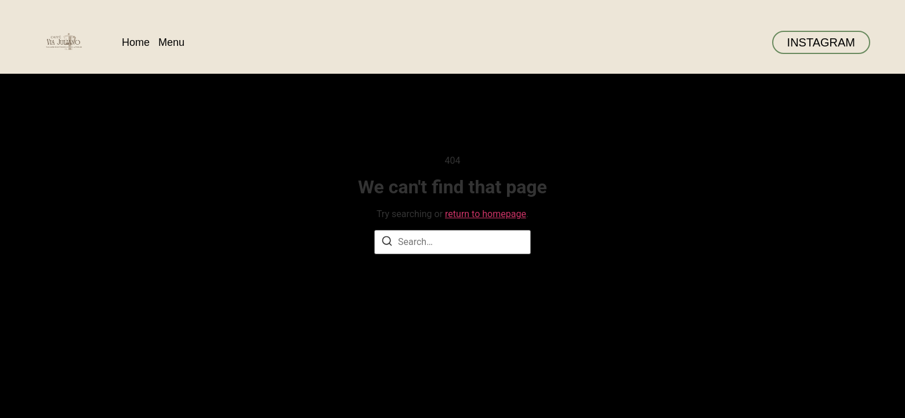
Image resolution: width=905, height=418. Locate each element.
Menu (171, 42)
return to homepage (485, 213)
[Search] (387, 242)
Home (136, 42)
